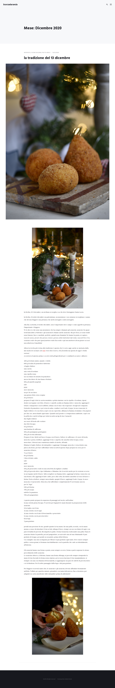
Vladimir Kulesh (68, 679)
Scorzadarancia (10, 4)
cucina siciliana (36, 53)
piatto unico (47, 53)
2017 (44, 351)
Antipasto (27, 53)
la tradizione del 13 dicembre (49, 58)
